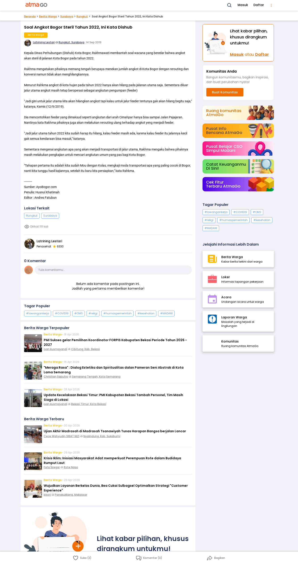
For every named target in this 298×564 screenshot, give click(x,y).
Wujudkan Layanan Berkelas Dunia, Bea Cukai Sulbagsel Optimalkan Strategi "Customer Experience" (116, 488)
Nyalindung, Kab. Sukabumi (101, 436)
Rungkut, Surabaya (71, 42)
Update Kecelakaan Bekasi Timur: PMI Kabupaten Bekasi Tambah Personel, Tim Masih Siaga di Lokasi (113, 397)
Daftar (258, 5)
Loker (225, 277)
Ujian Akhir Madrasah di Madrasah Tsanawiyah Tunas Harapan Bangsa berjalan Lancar (115, 431)
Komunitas (230, 341)
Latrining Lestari (44, 42)
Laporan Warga (234, 317)
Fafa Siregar (52, 467)
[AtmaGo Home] (36, 5)
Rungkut (82, 16)
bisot (47, 495)
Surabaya (66, 16)
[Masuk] (216, 42)
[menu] (271, 5)
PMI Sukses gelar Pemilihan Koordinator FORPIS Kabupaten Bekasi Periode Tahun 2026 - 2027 (115, 342)
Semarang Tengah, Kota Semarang (96, 376)
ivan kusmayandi (55, 349)
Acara (226, 297)
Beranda (30, 16)
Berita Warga (48, 16)
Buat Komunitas (225, 92)
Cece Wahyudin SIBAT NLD (61, 436)
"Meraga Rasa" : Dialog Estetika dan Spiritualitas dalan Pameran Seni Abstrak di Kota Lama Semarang (114, 369)
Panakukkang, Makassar (71, 495)
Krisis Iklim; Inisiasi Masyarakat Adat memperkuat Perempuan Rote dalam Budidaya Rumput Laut (112, 460)
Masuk (243, 5)
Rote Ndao (71, 467)
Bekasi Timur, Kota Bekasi (88, 404)
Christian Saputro (56, 376)
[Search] (229, 5)
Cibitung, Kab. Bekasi (85, 349)
